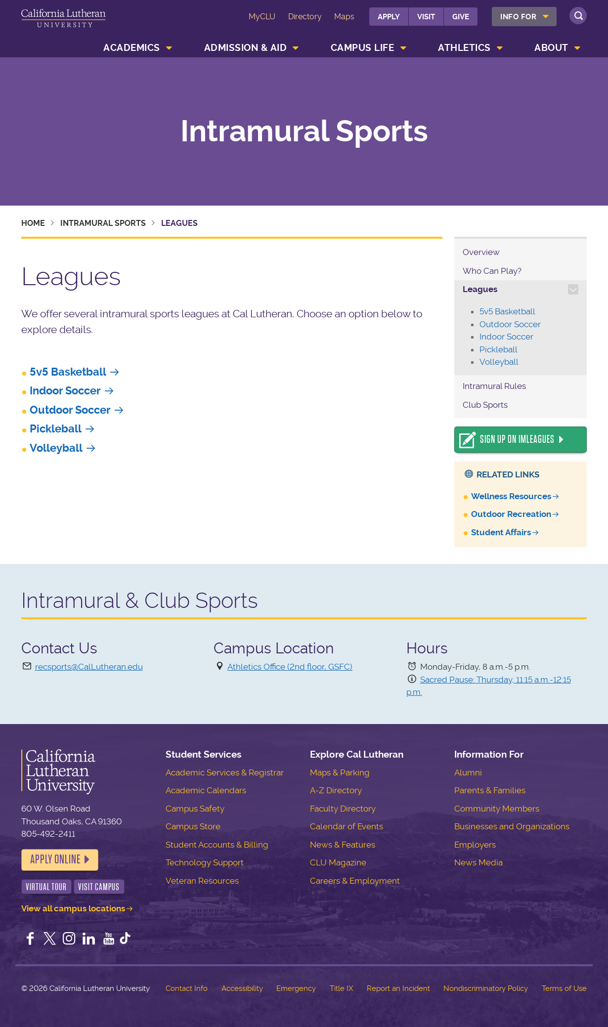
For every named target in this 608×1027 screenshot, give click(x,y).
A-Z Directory (336, 790)
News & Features (342, 845)
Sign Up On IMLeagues (517, 439)
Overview (481, 252)
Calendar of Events (346, 826)
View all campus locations (73, 908)
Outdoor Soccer (70, 410)
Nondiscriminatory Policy (485, 988)
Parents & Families (489, 790)
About (551, 47)
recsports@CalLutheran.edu (89, 667)
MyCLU (262, 16)
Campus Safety (195, 808)
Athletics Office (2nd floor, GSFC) (289, 667)
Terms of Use (564, 988)
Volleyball (56, 448)
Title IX (341, 988)
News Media (478, 862)
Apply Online (55, 859)
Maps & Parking (340, 772)
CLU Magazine (338, 862)
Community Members (496, 808)
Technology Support (205, 862)
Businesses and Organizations (511, 826)
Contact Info (187, 988)
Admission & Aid (245, 47)
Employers (475, 845)
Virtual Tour (46, 887)
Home (33, 223)
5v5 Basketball (68, 372)
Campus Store (193, 826)
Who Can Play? (492, 271)
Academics (131, 47)
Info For (518, 16)
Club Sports (485, 405)
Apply (389, 16)
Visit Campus (99, 887)
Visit (426, 16)
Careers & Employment (355, 881)
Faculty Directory (343, 808)
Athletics (464, 47)
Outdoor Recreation (511, 514)
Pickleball (56, 428)
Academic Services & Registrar (225, 772)
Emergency (296, 988)
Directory (305, 16)
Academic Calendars (206, 790)
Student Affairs (501, 532)
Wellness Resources (511, 496)
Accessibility (242, 988)
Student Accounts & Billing (217, 845)
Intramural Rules (494, 386)
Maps (344, 16)
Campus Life (362, 47)
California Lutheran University (63, 24)
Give (460, 16)
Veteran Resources (202, 881)
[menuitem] (524, 16)
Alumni (468, 772)
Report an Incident (398, 988)
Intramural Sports (304, 131)
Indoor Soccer (65, 390)
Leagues (480, 289)
